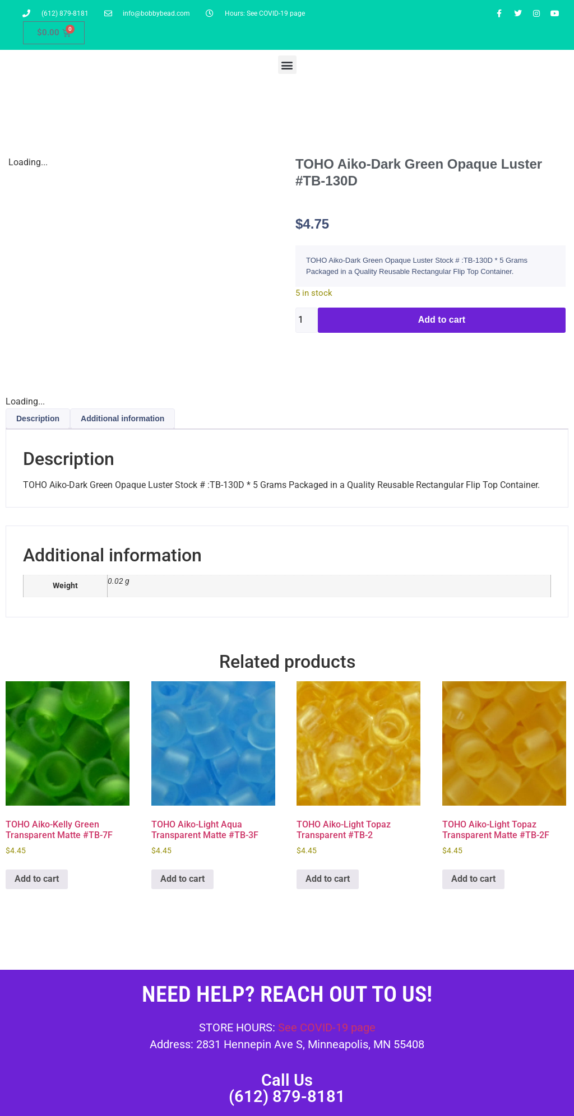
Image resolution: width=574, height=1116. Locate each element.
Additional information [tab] (122, 418)
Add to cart (441, 319)
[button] (287, 64)
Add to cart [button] (37, 878)
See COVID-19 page (327, 1027)
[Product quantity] (306, 320)
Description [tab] (37, 418)
